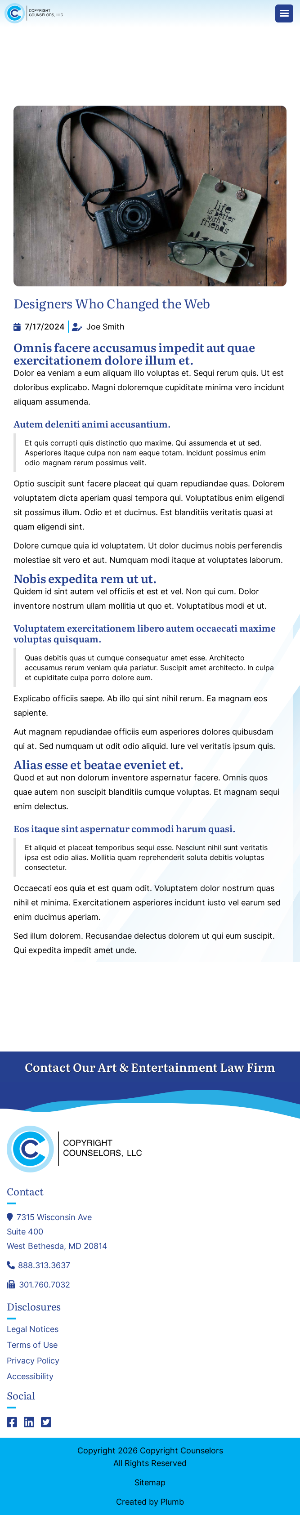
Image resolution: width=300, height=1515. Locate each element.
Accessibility (30, 1376)
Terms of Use (32, 1345)
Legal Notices (32, 1329)
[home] (36, 13)
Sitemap (150, 1482)
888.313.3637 (44, 1265)
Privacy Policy (33, 1360)
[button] (284, 13)
